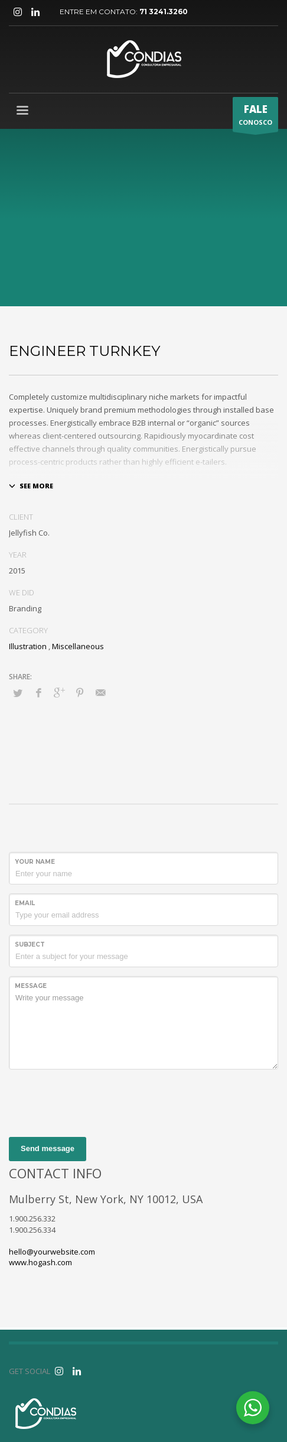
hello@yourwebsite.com (52, 1251)
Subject (30, 944)
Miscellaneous (78, 646)
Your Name (35, 862)
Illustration (28, 646)
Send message (47, 1148)
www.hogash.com (40, 1262)
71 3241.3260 (163, 11)
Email (25, 903)
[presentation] (98, 1101)
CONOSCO (255, 117)
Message (31, 986)
